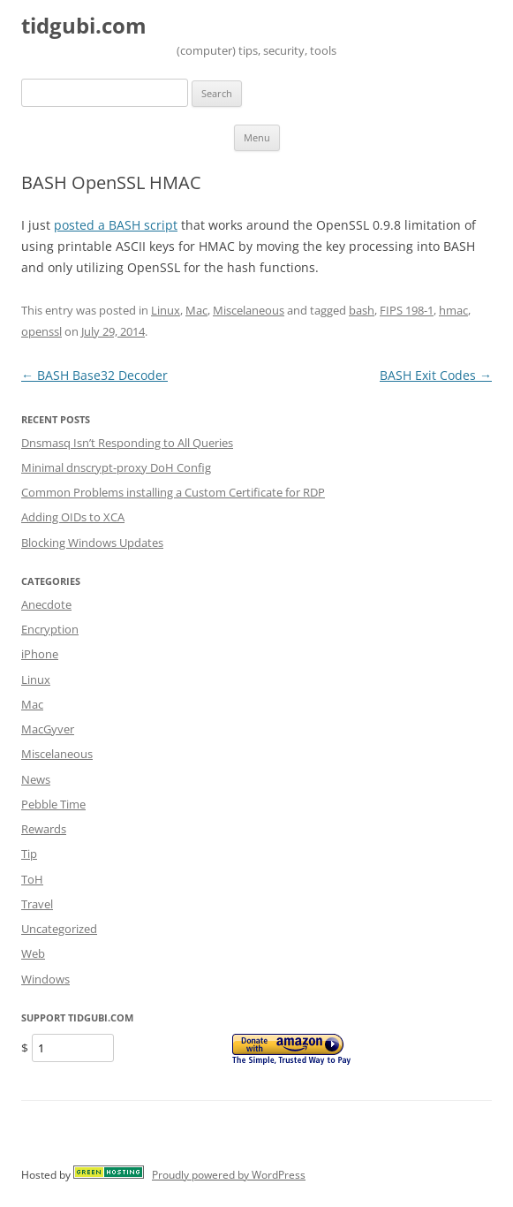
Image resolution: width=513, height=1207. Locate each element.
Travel (37, 904)
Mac (196, 310)
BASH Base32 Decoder (94, 375)
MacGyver (47, 729)
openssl (41, 331)
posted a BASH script (115, 224)
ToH (32, 879)
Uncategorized (59, 929)
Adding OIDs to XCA (72, 517)
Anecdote (46, 604)
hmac (453, 310)
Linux (165, 310)
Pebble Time (53, 804)
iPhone (39, 654)
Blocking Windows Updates (92, 542)
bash (361, 310)
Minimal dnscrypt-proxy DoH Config (116, 467)
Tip (29, 854)
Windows (45, 979)
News (35, 779)
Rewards (43, 829)
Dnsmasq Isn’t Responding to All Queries (127, 443)
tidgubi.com (84, 26)
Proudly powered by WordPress (229, 1174)
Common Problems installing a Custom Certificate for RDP (173, 492)
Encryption (50, 629)
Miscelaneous (248, 310)
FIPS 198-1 (407, 310)
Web (33, 953)
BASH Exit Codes (436, 375)
